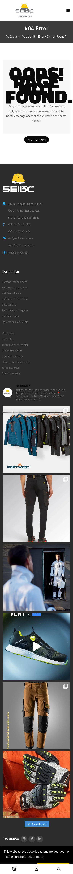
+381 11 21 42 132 (19, 224)
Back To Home (36, 140)
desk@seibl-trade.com (21, 245)
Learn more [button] (35, 856)
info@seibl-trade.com (20, 238)
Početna (11, 36)
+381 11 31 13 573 (19, 231)
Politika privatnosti (18, 253)
